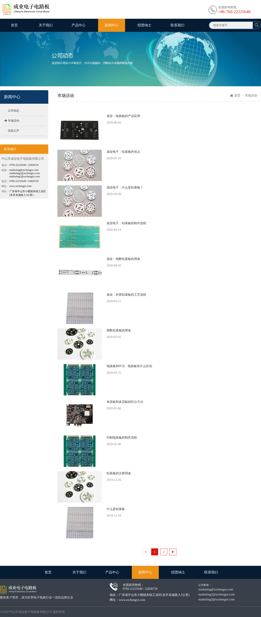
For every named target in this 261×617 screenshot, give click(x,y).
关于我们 (46, 25)
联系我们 (177, 25)
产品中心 (78, 25)
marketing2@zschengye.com (216, 594)
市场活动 (251, 95)
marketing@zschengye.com (215, 589)
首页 (14, 25)
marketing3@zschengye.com (216, 599)
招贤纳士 (144, 25)
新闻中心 (112, 25)
